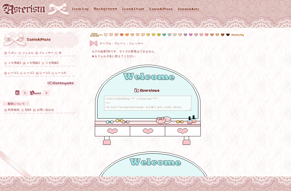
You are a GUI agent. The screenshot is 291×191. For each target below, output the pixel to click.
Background (105, 9)
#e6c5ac (212, 34)
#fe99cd (207, 34)
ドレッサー (46, 52)
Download (147, 90)
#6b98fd (185, 34)
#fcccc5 (116, 34)
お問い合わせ (45, 109)
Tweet (35, 93)
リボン (12, 52)
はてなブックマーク (18, 93)
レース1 (13, 72)
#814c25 (223, 34)
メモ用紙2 (33, 62)
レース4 (60, 72)
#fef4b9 (143, 34)
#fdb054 (127, 34)
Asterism (24, 9)
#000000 (228, 34)
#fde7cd (138, 34)
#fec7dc (201, 34)
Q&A (28, 109)
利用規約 (14, 109)
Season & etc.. (189, 9)
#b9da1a (159, 34)
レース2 (29, 72)
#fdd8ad (132, 34)
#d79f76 (217, 34)
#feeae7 (111, 34)
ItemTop (80, 9)
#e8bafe (196, 34)
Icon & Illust (133, 9)
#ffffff (106, 34)
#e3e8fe (180, 34)
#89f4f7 (170, 34)
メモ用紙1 (15, 62)
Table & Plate (161, 9)
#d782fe (191, 34)
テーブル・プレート (39, 40)
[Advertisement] (42, 151)
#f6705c (122, 34)
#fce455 (148, 34)
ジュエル (28, 52)
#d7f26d (154, 34)
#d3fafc (175, 34)
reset (237, 35)
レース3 (45, 72)
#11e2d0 (164, 34)
